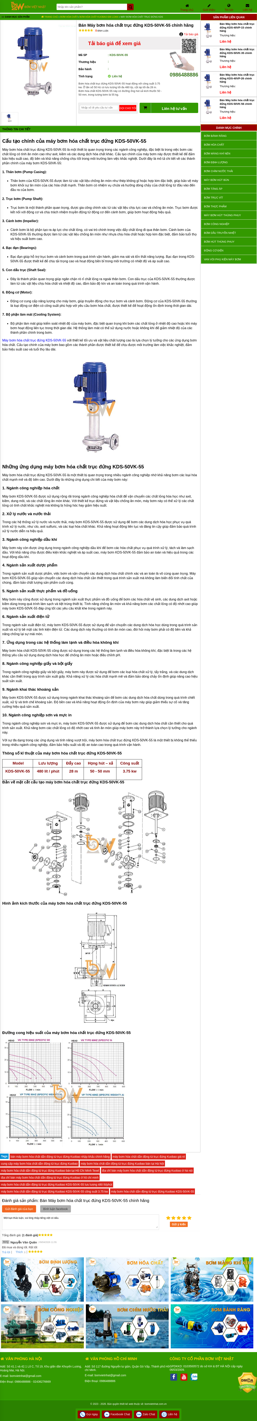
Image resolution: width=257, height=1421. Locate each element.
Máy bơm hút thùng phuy (222, 215)
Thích (18, 1252)
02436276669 (42, 1381)
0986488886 (183, 72)
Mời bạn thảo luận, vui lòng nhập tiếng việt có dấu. (80, 1222)
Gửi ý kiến (179, 1224)
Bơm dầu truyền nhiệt (220, 232)
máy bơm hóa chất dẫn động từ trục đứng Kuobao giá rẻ (149, 1156)
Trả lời (6, 1252)
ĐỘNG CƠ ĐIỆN (213, 250)
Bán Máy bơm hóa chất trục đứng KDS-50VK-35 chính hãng (237, 53)
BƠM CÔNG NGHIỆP (216, 224)
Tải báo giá (188, 34)
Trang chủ (49, 17)
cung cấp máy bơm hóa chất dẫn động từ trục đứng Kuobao (39, 1163)
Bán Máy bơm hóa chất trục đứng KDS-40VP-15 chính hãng (237, 27)
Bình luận (101, 31)
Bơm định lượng (216, 162)
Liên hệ (169, 1414)
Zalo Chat (145, 1414)
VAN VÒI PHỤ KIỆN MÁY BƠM (222, 259)
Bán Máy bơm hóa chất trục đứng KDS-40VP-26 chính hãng (237, 78)
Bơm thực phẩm (215, 206)
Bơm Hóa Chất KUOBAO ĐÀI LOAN (99, 17)
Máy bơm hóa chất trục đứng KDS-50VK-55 (34, 340)
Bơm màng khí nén (217, 153)
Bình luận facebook (55, 1209)
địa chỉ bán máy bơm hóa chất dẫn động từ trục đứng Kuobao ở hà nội (147, 1170)
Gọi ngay (89, 1414)
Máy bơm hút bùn (216, 179)
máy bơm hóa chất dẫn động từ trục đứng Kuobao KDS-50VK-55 (152, 1191)
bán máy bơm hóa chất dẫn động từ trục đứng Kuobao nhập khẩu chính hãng (60, 1156)
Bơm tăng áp (213, 188)
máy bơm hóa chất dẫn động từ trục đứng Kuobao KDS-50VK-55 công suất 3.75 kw (54, 1191)
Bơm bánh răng (215, 135)
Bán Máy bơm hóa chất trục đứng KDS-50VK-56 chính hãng (237, 104)
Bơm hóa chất (68, 17)
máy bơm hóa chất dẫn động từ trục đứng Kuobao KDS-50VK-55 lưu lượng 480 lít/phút (56, 1184)
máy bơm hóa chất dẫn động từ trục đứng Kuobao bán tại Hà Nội (122, 1163)
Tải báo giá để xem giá (114, 43)
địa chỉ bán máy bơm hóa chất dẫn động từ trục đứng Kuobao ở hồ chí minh (50, 1177)
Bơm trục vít (213, 197)
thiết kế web (126, 1404)
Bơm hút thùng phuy (219, 241)
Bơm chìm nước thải (218, 171)
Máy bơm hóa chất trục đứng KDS (142, 17)
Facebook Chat (117, 1414)
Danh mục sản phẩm (15, 17)
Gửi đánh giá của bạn (19, 1209)
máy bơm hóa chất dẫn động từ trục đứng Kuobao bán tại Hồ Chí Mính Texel (50, 1170)
